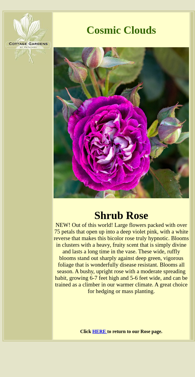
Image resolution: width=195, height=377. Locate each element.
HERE (99, 331)
